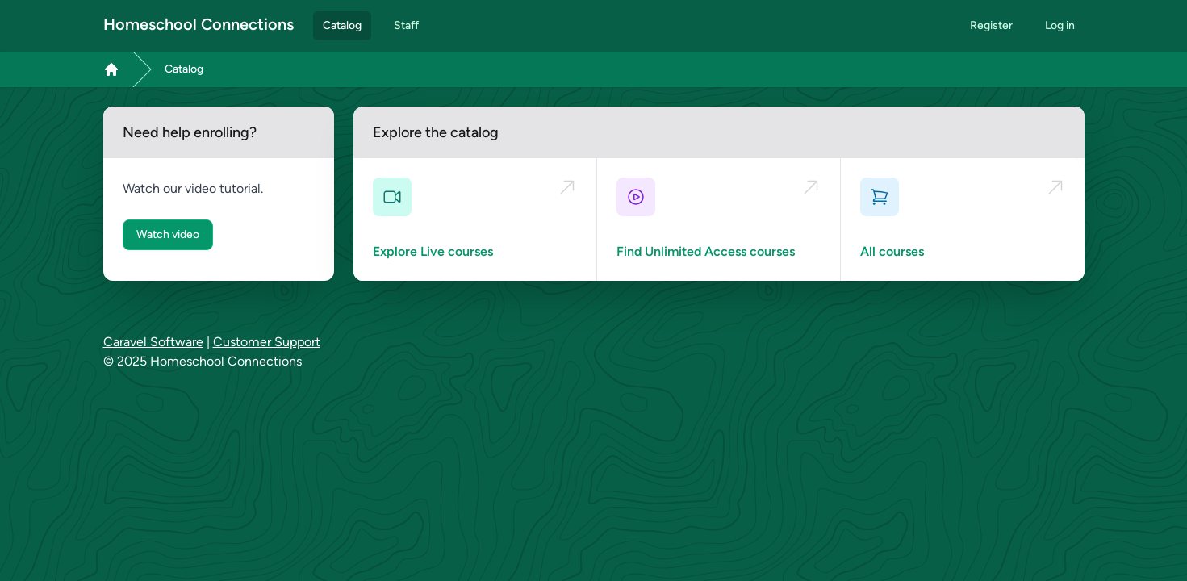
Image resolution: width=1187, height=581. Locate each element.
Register (991, 25)
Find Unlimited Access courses (705, 251)
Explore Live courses (433, 251)
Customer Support (266, 341)
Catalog (342, 25)
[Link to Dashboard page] (111, 69)
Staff (406, 25)
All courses (892, 251)
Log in (1060, 25)
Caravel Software (153, 341)
